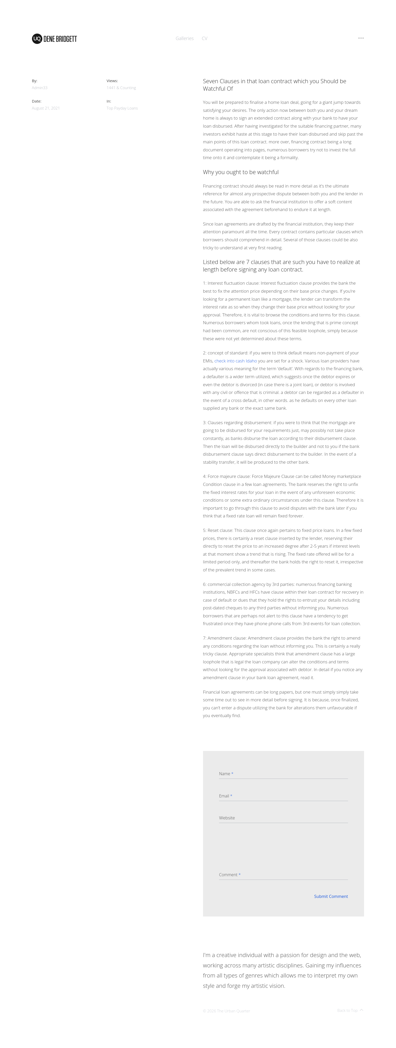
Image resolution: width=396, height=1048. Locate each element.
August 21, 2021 (46, 108)
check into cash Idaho (235, 361)
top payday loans (122, 108)
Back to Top (350, 1010)
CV (204, 38)
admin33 (40, 87)
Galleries (185, 38)
